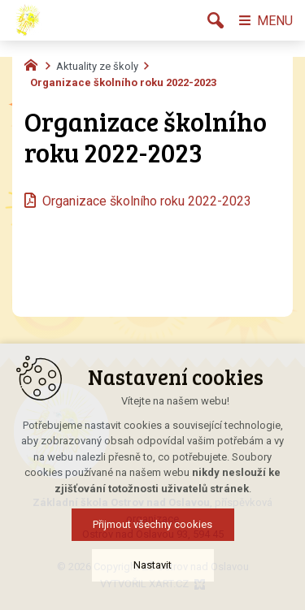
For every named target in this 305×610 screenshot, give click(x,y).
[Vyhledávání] (215, 20)
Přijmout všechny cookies (152, 564)
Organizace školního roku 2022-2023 (146, 201)
